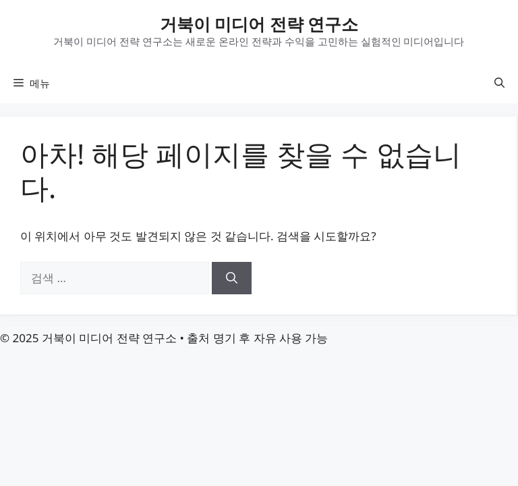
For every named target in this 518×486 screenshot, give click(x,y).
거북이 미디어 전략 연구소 (259, 23)
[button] (499, 83)
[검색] (232, 278)
